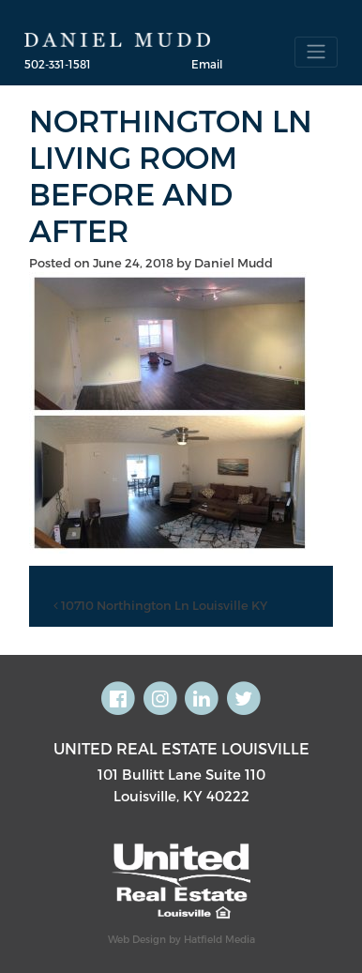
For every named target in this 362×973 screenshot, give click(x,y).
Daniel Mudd (233, 262)
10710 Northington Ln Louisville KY (160, 605)
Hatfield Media (219, 939)
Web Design (137, 939)
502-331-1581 (57, 63)
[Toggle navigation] (316, 52)
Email (206, 63)
